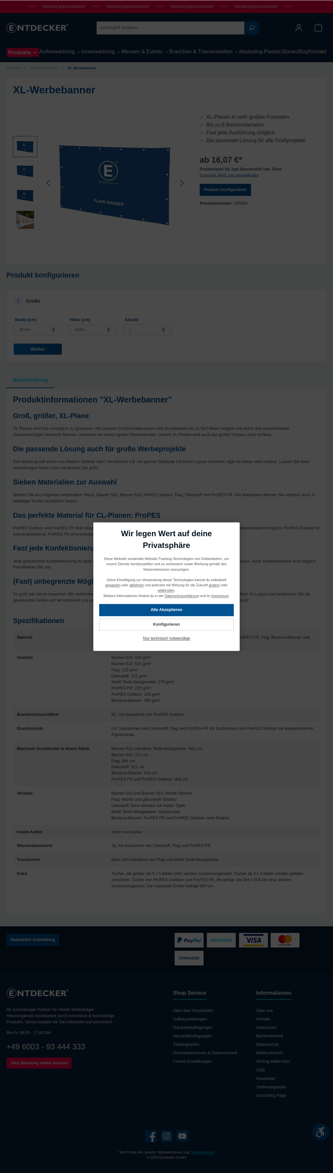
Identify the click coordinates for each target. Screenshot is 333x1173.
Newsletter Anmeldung (33, 939)
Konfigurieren (166, 624)
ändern (214, 585)
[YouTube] (182, 1136)
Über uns (264, 1010)
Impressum (266, 1027)
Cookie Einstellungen (192, 1061)
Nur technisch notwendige (166, 638)
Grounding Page (271, 1095)
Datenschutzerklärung (182, 595)
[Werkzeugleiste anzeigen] (320, 1132)
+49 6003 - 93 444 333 (46, 1046)
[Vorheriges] (49, 183)
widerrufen (166, 590)
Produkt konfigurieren (225, 189)
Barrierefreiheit (269, 1036)
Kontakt (263, 1019)
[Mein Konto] (299, 27)
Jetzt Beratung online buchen (39, 1063)
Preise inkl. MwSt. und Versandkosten (229, 175)
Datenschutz (267, 1044)
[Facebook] (151, 1136)
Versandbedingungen (192, 1036)
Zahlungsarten (186, 1044)
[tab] (30, 380)
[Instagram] (166, 1136)
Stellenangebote (271, 1087)
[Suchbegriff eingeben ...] (171, 27)
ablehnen (136, 585)
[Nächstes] (182, 183)
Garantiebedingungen (192, 1027)
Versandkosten (202, 1152)
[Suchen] (251, 27)
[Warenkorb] (318, 27)
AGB (260, 1070)
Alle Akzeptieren (166, 609)
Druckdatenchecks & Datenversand (205, 1053)
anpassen (113, 585)
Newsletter (266, 1078)
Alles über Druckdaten (193, 1010)
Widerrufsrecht (269, 1053)
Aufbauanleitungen (190, 1019)
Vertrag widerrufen (273, 1061)
